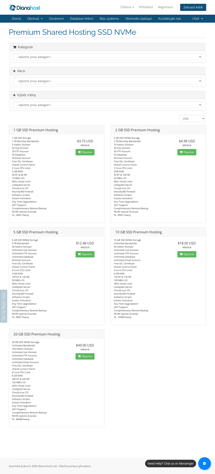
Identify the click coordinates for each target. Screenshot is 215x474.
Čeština (127, 7)
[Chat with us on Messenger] (204, 463)
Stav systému (109, 19)
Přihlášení (146, 7)
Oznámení (56, 19)
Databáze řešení (81, 19)
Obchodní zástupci (138, 19)
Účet (197, 19)
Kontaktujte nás (169, 19)
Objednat (85, 152)
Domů (16, 19)
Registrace (165, 7)
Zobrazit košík (193, 7)
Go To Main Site (3, 306)
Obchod (35, 19)
